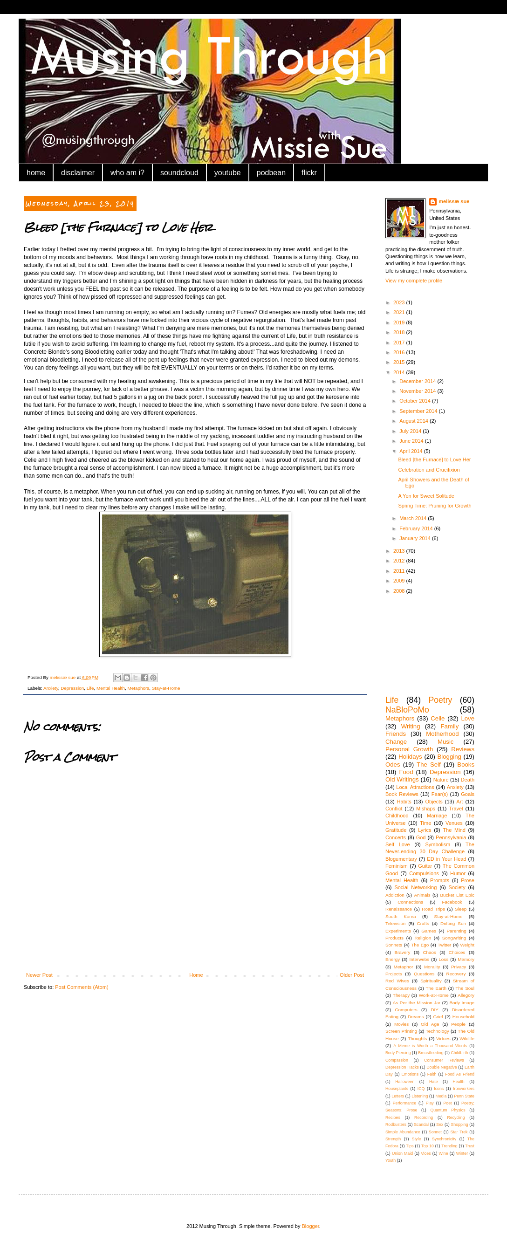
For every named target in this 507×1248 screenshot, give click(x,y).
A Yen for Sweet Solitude (426, 496)
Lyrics (424, 830)
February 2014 (416, 528)
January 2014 (415, 538)
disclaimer (78, 173)
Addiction (394, 895)
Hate (433, 1081)
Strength (393, 1139)
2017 (399, 342)
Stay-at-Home (166, 688)
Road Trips (433, 909)
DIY (434, 1009)
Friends (395, 733)
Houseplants (396, 1088)
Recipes (392, 1117)
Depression (72, 688)
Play (430, 1103)
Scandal (421, 1124)
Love (467, 718)
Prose (467, 880)
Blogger (310, 1226)
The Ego (420, 944)
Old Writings (402, 779)
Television (395, 923)
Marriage (437, 815)
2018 (399, 332)
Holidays (410, 756)
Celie (438, 718)
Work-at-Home (434, 995)
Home (196, 975)
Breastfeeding (430, 1052)
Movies (401, 1024)
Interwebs (419, 959)
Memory (466, 959)
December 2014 (418, 381)
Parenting (456, 930)
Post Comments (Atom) (81, 987)
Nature (441, 779)
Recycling (456, 1117)
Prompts (439, 880)
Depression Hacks (402, 1067)
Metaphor (403, 966)
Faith (432, 1074)
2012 (399, 560)
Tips (409, 1146)
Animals (422, 895)
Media (440, 1096)
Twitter (444, 944)
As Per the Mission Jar (416, 1002)
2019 (399, 322)
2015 (399, 362)
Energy (392, 959)
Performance (404, 1103)
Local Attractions (415, 787)
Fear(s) (440, 794)
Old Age (430, 1024)
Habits (404, 801)
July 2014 (411, 431)
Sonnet (435, 1132)
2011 (399, 571)
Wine (443, 1153)
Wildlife (466, 1038)
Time (425, 823)
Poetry (440, 700)
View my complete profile (413, 280)
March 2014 (413, 518)
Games (428, 930)
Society (457, 887)
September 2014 (418, 411)
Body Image (461, 1002)
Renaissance (398, 909)
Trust (469, 1146)
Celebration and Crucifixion (428, 470)
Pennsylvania (451, 837)
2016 (399, 352)
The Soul (464, 988)
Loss (443, 959)
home (36, 173)
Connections (410, 902)
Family (449, 726)
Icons (439, 1088)
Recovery (456, 973)
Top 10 (427, 1146)
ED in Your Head (446, 859)
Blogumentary (401, 859)
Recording (423, 1117)
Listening (419, 1096)
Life (90, 688)
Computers (406, 1009)
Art (459, 801)
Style (416, 1139)
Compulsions (424, 873)
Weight (467, 944)
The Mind (454, 830)
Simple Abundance (402, 1132)
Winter (462, 1153)
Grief (438, 1016)
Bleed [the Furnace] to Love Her (434, 459)
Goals (467, 794)
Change (396, 741)
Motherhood (442, 733)
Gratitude (395, 830)
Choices (457, 952)
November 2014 (418, 391)
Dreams (416, 1016)
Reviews (462, 749)
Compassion (396, 1060)
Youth (390, 1160)
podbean (271, 173)
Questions (424, 973)
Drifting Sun (453, 923)
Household (463, 1016)
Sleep (460, 909)
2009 (399, 580)
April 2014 (411, 451)
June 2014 (412, 441)
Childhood (397, 815)
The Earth (436, 988)
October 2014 (415, 401)
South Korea (400, 916)
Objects (433, 801)
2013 (399, 551)
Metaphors (139, 688)
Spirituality (431, 980)
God (421, 837)
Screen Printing (401, 1031)
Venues (454, 823)
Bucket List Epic (457, 895)
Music (445, 741)
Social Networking (415, 887)
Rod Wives (397, 980)
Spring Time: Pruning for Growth (434, 505)
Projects (393, 973)
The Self (429, 764)
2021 (399, 312)
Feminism (396, 866)
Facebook (452, 902)
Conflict (394, 808)
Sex (439, 1124)
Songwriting (454, 937)
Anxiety (50, 688)
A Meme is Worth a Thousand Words (430, 1045)
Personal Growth (409, 749)
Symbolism (437, 844)
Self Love (397, 844)
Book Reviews (401, 794)
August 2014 (414, 421)
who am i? (127, 173)
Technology (437, 1031)
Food (406, 771)
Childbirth (459, 1052)
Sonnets (393, 944)
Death (467, 779)
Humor (458, 873)
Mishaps (425, 808)
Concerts (395, 837)
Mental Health (110, 688)
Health (458, 1081)
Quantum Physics (447, 1110)
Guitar (425, 866)
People (458, 1024)
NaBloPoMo (407, 709)
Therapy (401, 995)
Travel (456, 808)
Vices (426, 1153)
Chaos (429, 952)
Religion (422, 937)
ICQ (421, 1088)
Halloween (404, 1081)
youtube (227, 173)
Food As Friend (459, 1074)
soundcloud (179, 173)
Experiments (398, 930)
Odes (392, 764)
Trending (449, 1146)
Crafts (423, 923)
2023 (399, 302)
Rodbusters (395, 1124)
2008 (399, 591)
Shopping (459, 1124)
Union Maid (402, 1153)
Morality (432, 966)
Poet (447, 1103)
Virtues (443, 1038)
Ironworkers (463, 1088)
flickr (309, 173)
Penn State (464, 1096)
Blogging (449, 756)
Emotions (409, 1074)
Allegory (466, 995)
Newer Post (39, 975)
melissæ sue (453, 201)
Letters (397, 1096)
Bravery (402, 952)
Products (394, 937)
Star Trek (458, 1132)
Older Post (352, 975)
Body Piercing (398, 1052)
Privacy (458, 966)
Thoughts (417, 1038)
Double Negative (441, 1067)
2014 (399, 372)
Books (465, 764)
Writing (410, 726)
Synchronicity (444, 1139)
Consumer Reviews (444, 1060)
